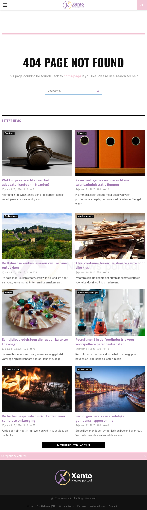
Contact (113, 506)
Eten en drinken (12, 369)
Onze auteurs (66, 506)
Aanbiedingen (11, 216)
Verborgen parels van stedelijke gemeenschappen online (99, 418)
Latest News (11, 120)
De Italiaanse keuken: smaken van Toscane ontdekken (34, 265)
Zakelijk (82, 133)
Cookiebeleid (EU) (46, 506)
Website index (97, 506)
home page (72, 76)
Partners (81, 506)
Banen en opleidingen (88, 293)
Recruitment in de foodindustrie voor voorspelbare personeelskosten (104, 342)
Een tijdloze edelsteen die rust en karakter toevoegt (35, 342)
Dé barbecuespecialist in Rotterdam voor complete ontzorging (33, 418)
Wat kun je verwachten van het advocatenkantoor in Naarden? (26, 183)
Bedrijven (9, 133)
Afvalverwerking (85, 216)
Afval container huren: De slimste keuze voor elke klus (110, 265)
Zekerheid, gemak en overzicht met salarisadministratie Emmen (103, 183)
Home (30, 506)
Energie (8, 293)
